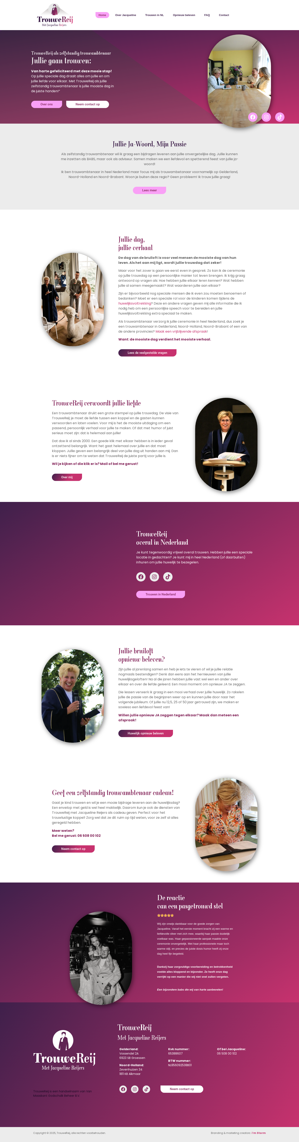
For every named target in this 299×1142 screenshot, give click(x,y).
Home (102, 15)
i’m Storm (259, 1133)
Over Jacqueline (125, 15)
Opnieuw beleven (184, 15)
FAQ (207, 15)
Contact (224, 15)
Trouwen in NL (154, 15)
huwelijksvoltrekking (134, 303)
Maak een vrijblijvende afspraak (181, 331)
